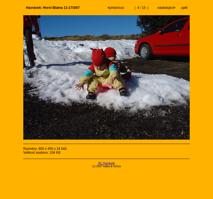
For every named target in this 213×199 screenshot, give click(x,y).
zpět (184, 8)
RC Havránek (106, 163)
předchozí (116, 8)
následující (165, 8)
